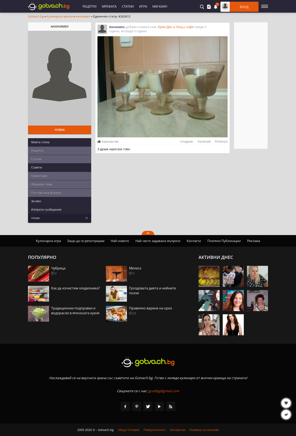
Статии (128, 6)
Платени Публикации (224, 241)
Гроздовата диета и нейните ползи (152, 290)
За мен (36, 201)
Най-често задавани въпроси (157, 241)
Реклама (253, 241)
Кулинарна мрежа (60, 16)
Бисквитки (177, 430)
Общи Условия (128, 430)
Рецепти (89, 6)
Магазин (159, 6)
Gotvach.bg (36, 16)
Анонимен (83, 16)
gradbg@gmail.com (163, 391)
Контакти (194, 241)
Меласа (135, 268)
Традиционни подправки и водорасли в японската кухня (75, 310)
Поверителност (155, 430)
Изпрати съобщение (46, 209)
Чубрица (58, 268)
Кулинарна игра (48, 241)
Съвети (36, 167)
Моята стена (40, 142)
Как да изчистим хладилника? (75, 288)
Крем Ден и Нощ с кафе (176, 27)
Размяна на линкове (204, 430)
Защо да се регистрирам (85, 241)
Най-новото (120, 241)
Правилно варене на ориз (150, 308)
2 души (102, 149)
